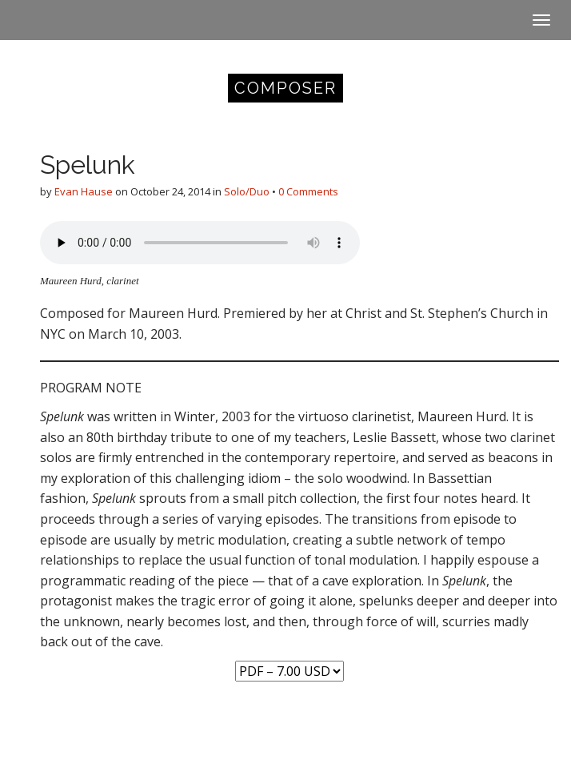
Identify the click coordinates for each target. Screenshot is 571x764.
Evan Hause (83, 191)
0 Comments (308, 191)
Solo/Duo (247, 191)
